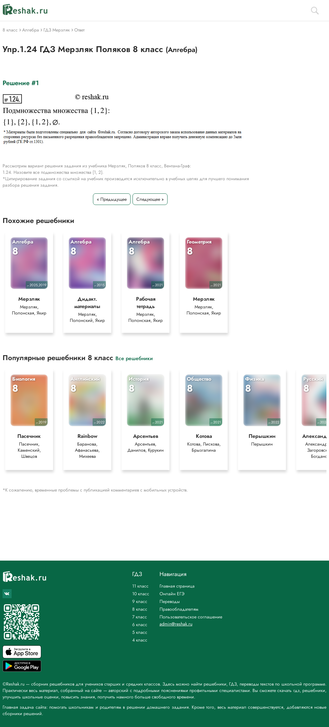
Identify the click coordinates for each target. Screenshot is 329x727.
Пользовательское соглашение (191, 617)
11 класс (140, 586)
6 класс (139, 624)
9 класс (139, 601)
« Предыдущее (112, 199)
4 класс (139, 640)
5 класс (139, 632)
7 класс (139, 617)
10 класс (140, 593)
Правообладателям (179, 609)
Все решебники (134, 358)
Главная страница (177, 586)
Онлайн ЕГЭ (172, 593)
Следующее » (150, 199)
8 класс (139, 609)
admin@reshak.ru (176, 624)
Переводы (170, 601)
